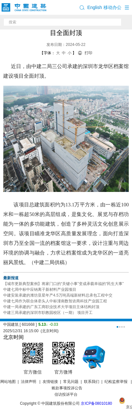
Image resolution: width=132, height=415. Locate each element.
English (94, 7)
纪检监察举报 (116, 381)
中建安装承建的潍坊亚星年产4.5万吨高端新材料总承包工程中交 (57, 295)
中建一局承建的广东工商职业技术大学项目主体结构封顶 (51, 307)
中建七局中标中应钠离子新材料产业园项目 (39, 289)
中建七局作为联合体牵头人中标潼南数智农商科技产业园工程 (55, 301)
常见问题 (70, 381)
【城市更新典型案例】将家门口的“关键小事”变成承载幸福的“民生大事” (63, 283)
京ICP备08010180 (96, 403)
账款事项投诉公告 (67, 388)
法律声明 (29, 381)
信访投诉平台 (66, 394)
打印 (88, 53)
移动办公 (112, 7)
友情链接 (50, 381)
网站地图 (8, 381)
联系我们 (91, 381)
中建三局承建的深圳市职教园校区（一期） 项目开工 (48, 312)
